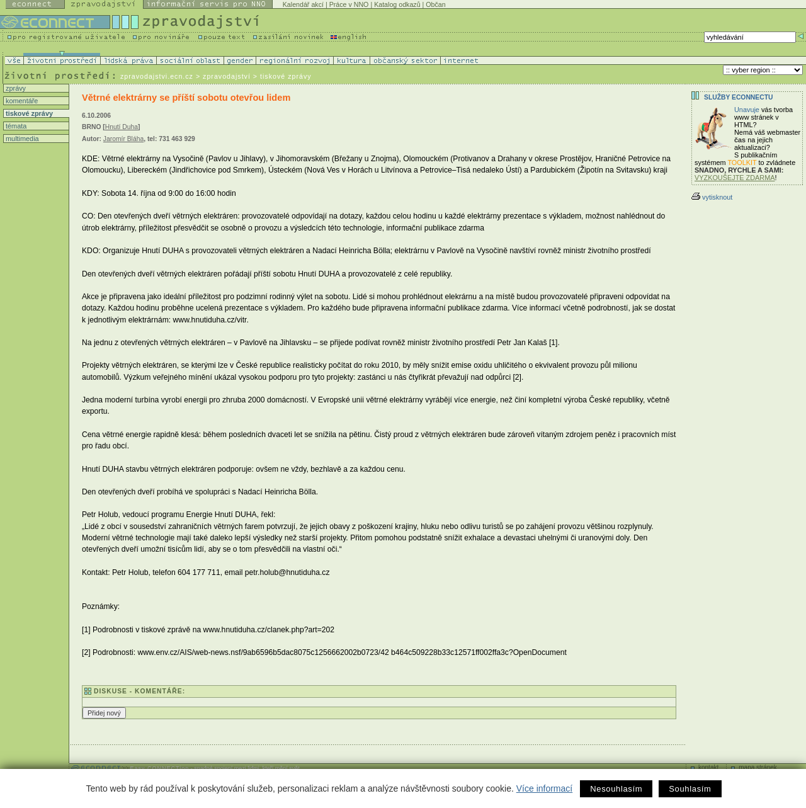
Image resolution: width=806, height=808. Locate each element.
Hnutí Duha (121, 126)
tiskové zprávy (28, 113)
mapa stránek (758, 767)
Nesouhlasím (616, 789)
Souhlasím (690, 789)
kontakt (708, 767)
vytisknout (711, 197)
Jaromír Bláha (123, 138)
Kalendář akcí (303, 4)
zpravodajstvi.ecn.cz (156, 76)
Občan (435, 4)
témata (15, 126)
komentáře (21, 101)
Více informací (544, 788)
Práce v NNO (349, 4)
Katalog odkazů (397, 4)
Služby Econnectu (738, 97)
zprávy (15, 88)
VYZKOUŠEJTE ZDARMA (735, 177)
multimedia (21, 138)
